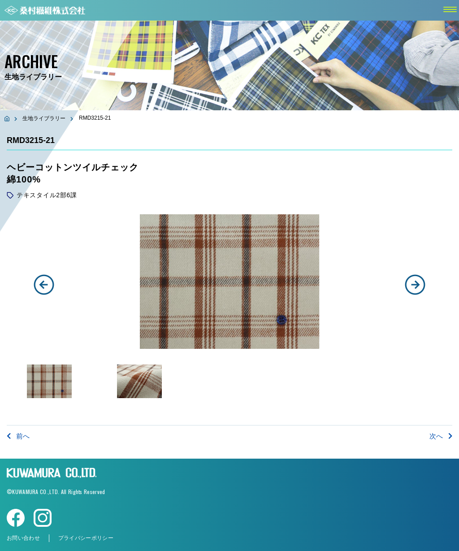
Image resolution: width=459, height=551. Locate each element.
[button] (44, 284)
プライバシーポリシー (85, 538)
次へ (440, 436)
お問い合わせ (23, 538)
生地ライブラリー (43, 118)
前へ (18, 436)
